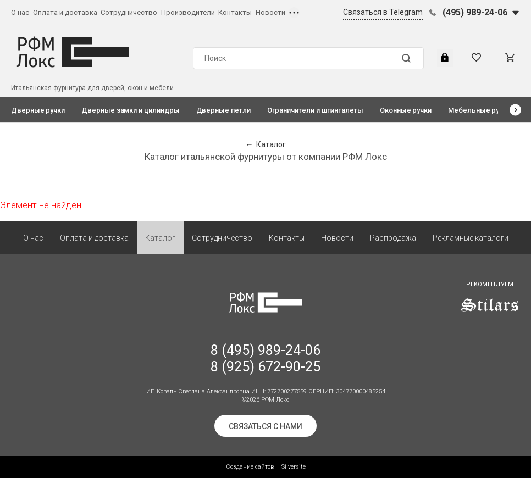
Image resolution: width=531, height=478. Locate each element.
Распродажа (393, 238)
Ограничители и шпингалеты (315, 110)
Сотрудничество (129, 12)
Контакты (235, 12)
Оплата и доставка (65, 12)
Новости (270, 12)
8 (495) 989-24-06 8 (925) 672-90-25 (265, 358)
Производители (188, 12)
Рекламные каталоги (470, 238)
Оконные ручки (406, 110)
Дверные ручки (38, 110)
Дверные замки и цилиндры (130, 110)
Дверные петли (223, 110)
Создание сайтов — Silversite (266, 466)
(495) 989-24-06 (474, 12)
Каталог (160, 238)
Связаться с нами (265, 426)
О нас (20, 12)
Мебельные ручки (479, 110)
